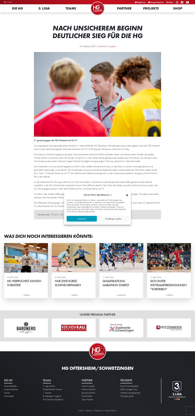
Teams (70, 8)
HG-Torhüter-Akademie (53, 399)
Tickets (7, 392)
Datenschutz (98, 410)
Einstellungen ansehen (113, 219)
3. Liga (44, 8)
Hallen (170, 2)
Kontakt (80, 410)
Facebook (182, 2)
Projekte (151, 8)
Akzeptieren (81, 219)
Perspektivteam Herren (52, 389)
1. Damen (47, 392)
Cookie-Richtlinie (110, 410)
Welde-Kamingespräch (130, 392)
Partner (124, 8)
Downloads (9, 396)
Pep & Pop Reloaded (129, 386)
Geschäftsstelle (10, 386)
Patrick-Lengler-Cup (128, 389)
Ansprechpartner (157, 2)
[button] (127, 195)
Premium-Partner (88, 389)
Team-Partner (87, 399)
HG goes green (127, 396)
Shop (177, 8)
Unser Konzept (88, 386)
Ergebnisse (141, 2)
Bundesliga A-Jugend (52, 396)
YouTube (187, 2)
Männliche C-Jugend (107, 46)
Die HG (17, 8)
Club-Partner (87, 396)
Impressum (88, 410)
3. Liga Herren (49, 386)
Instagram (177, 2)
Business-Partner (88, 392)
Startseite (97, 2)
